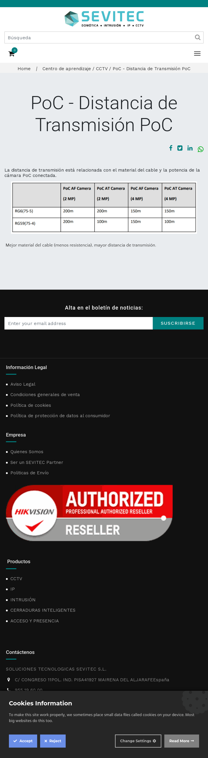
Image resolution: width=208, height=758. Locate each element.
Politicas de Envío (29, 472)
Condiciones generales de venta (45, 394)
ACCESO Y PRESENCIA (34, 621)
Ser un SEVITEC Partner (36, 462)
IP (12, 589)
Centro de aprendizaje (66, 68)
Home (24, 68)
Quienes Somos (26, 451)
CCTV (102, 68)
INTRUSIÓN (23, 599)
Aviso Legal (22, 384)
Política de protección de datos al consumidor (60, 415)
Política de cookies (30, 405)
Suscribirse (178, 323)
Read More (179, 741)
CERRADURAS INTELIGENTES (42, 610)
